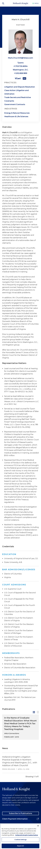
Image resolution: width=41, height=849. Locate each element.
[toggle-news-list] (38, 712)
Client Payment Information (15, 819)
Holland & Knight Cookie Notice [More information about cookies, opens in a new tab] (26, 841)
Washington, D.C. (20, 70)
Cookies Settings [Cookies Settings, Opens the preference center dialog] (20, 845)
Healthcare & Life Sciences (16, 116)
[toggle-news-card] (34, 712)
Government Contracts (14, 104)
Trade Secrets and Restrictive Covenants (17, 99)
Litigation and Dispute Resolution (19, 87)
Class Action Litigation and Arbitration (16, 92)
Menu (37, 3)
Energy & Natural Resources (17, 113)
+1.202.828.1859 (20, 73)
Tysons (20, 63)
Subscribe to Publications (20, 813)
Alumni (5, 824)
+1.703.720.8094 (20, 66)
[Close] (38, 831)
